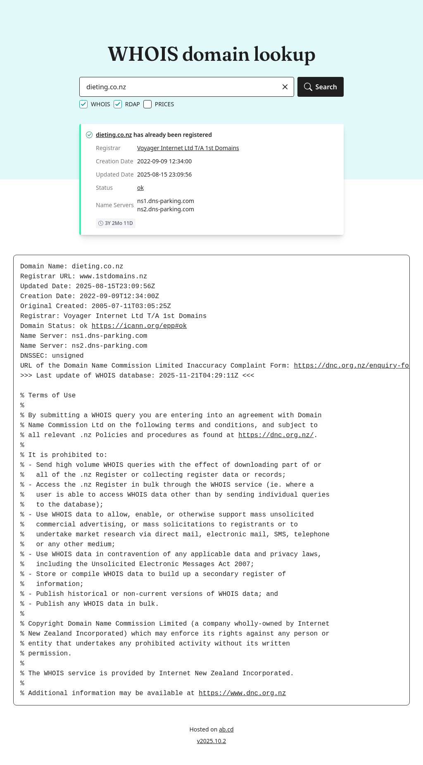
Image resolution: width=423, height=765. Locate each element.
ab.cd (226, 729)
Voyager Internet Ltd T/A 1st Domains (188, 148)
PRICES (164, 104)
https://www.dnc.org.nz (242, 693)
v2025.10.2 (211, 741)
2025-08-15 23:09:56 (164, 174)
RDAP (132, 104)
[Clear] (285, 87)
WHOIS (100, 104)
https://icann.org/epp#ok (139, 326)
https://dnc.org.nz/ (276, 435)
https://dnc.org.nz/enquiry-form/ (357, 366)
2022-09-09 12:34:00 (164, 161)
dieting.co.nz (114, 135)
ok (140, 187)
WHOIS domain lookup (211, 53)
